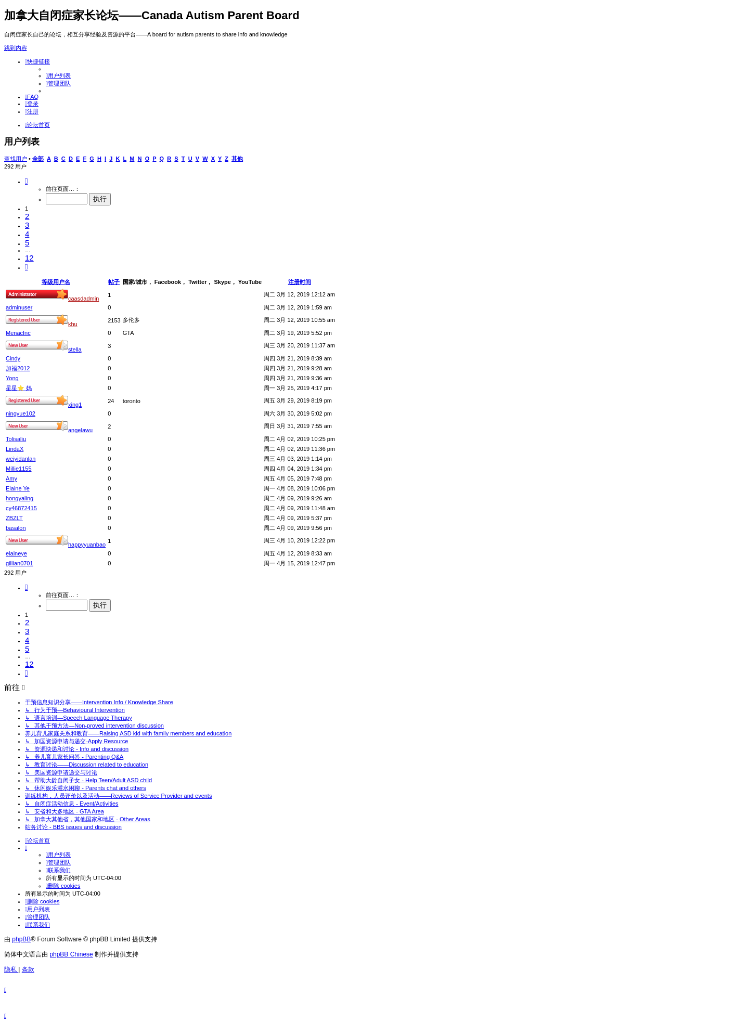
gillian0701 (19, 563)
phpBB (21, 939)
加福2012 (18, 368)
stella (75, 349)
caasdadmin (83, 298)
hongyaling (19, 498)
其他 (237, 159)
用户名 (61, 282)
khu (73, 324)
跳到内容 (15, 48)
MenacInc (18, 333)
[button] (26, 180)
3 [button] (27, 225)
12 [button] (29, 257)
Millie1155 (19, 468)
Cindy (13, 358)
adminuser (19, 307)
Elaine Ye (18, 488)
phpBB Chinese (71, 954)
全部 (38, 159)
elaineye (16, 553)
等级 (47, 282)
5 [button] (27, 242)
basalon (16, 528)
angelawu (80, 430)
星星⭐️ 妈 (19, 388)
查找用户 (15, 159)
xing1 (75, 405)
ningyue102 (20, 413)
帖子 (114, 282)
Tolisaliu (16, 439)
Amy (11, 478)
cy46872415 (21, 508)
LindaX (14, 449)
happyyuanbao (87, 544)
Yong (12, 378)
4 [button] (27, 233)
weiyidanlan (20, 459)
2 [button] (27, 216)
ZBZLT (14, 518)
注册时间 (299, 282)
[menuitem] (58, 75)
